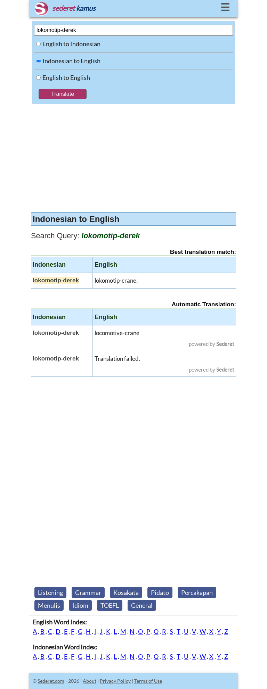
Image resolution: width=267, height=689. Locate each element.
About (89, 681)
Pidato (160, 592)
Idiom (80, 605)
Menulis (49, 605)
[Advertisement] (133, 156)
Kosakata (126, 592)
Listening (50, 592)
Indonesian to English (71, 61)
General (142, 605)
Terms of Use (148, 681)
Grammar (88, 592)
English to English (66, 77)
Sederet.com (51, 681)
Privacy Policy (115, 681)
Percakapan (197, 592)
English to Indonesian (71, 44)
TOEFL (109, 605)
